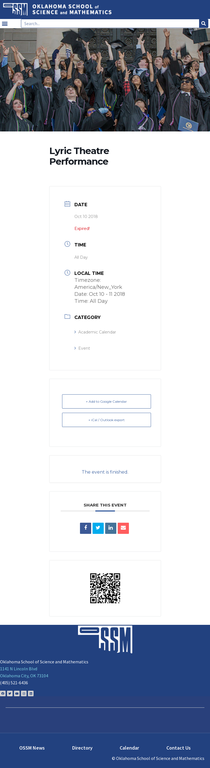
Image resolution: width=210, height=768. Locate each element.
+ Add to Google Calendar (106, 401)
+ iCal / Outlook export (106, 420)
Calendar (129, 748)
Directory (82, 748)
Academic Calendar (95, 332)
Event (82, 348)
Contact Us (178, 748)
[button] (4, 23)
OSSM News (32, 748)
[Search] (203, 23)
